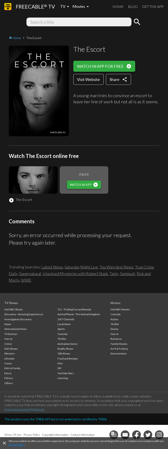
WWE (26, 280)
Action (114, 319)
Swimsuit (127, 273)
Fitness (8, 378)
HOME (118, 6)
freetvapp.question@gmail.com (24, 409)
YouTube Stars (66, 373)
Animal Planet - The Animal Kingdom (79, 314)
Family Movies (119, 343)
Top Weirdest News (116, 267)
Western (9, 353)
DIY (59, 368)
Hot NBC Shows (13, 309)
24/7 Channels (66, 319)
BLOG (133, 6)
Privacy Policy (17, 444)
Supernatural (30, 273)
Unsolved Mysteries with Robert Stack (75, 273)
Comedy (63, 334)
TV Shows (11, 303)
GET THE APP (153, 6)
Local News (64, 324)
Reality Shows (66, 348)
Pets (60, 363)
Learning (63, 378)
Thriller (62, 338)
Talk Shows (64, 353)
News (7, 324)
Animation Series (68, 343)
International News (15, 329)
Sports (61, 329)
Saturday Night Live (81, 267)
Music (8, 373)
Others (8, 383)
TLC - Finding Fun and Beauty (74, 309)
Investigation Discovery (18, 319)
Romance (116, 338)
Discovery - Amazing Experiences (23, 314)
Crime (8, 343)
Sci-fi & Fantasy (119, 348)
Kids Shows (11, 348)
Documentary (118, 353)
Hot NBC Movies (120, 309)
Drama (114, 329)
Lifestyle (9, 358)
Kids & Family (12, 368)
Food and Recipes (68, 358)
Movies (115, 303)
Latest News (52, 267)
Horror (8, 338)
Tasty (114, 273)
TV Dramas (10, 334)
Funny (8, 363)
